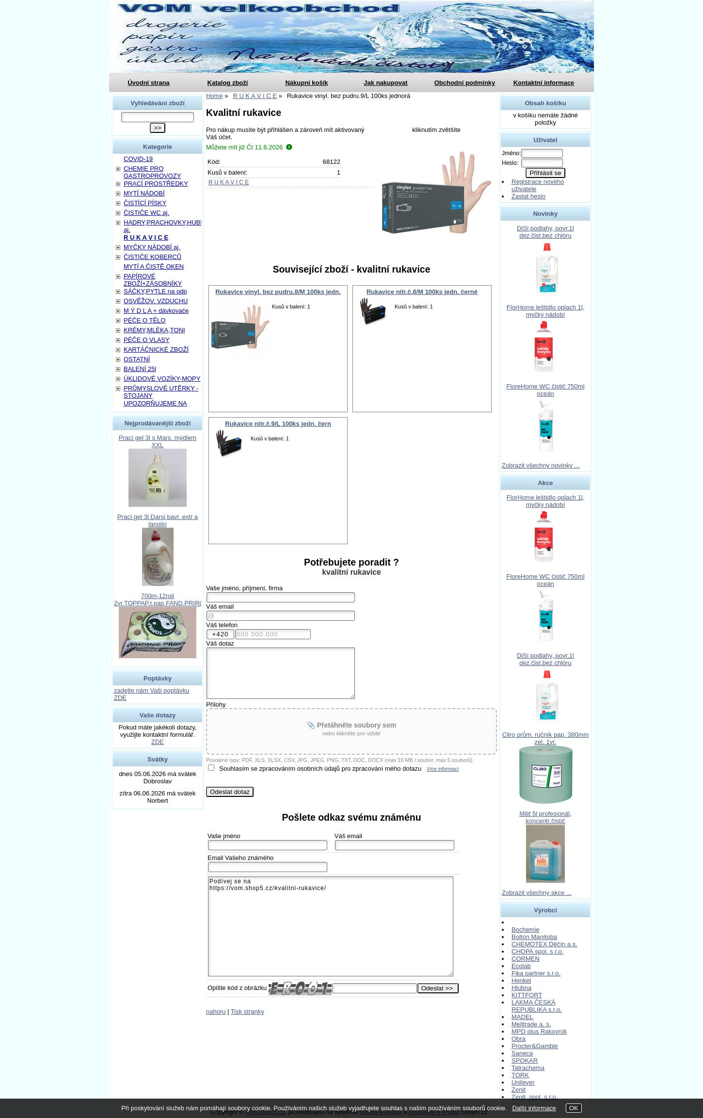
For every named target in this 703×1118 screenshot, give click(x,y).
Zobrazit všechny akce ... (537, 892)
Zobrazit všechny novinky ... (540, 465)
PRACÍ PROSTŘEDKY (156, 183)
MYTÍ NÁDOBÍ (144, 193)
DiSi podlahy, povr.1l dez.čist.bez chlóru (545, 232)
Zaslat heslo (528, 196)
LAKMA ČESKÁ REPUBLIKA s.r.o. (536, 1006)
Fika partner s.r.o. (535, 973)
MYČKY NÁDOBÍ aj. (152, 247)
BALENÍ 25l (140, 369)
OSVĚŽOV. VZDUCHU (156, 301)
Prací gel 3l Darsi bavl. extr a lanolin (157, 520)
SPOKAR (524, 1060)
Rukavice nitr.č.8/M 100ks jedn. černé (422, 291)
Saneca (522, 1053)
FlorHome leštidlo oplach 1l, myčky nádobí (545, 311)
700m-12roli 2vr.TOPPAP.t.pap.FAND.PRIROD (161, 599)
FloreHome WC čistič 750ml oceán (545, 390)
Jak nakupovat (385, 82)
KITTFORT (526, 995)
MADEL (522, 1017)
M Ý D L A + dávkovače (156, 310)
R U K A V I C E (228, 182)
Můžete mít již (249, 147)
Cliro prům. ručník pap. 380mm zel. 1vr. (545, 738)
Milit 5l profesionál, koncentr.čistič (545, 817)
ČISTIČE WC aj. (146, 212)
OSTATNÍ (137, 359)
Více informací (443, 769)
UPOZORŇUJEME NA (155, 403)
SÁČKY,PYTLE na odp (155, 291)
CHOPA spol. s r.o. (537, 951)
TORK (520, 1075)
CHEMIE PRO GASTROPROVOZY (152, 172)
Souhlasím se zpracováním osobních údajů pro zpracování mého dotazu (320, 768)
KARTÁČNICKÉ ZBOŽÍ (156, 349)
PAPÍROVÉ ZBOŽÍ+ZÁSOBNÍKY (153, 280)
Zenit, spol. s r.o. (534, 1097)
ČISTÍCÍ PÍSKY (145, 203)
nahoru (215, 1011)
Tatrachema (527, 1067)
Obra (518, 1038)
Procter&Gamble (534, 1046)
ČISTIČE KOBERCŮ (152, 256)
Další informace (534, 1108)
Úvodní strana (149, 82)
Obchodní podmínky (464, 82)
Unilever (523, 1082)
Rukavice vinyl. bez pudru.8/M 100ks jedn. (278, 291)
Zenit (518, 1089)
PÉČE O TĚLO (144, 320)
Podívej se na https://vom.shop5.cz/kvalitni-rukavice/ (330, 926)
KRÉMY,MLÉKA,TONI (154, 330)
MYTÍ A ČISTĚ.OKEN (154, 266)
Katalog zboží (228, 82)
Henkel (521, 980)
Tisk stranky (247, 1011)
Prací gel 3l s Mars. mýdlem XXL (157, 441)
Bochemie (525, 929)
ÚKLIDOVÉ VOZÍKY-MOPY (162, 378)
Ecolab (521, 966)
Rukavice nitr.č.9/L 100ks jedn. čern (278, 423)
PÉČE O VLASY (147, 339)
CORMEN (525, 958)
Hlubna (521, 987)
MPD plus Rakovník (539, 1031)
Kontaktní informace (544, 82)
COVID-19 (138, 158)
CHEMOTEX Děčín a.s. (544, 944)
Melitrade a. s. (531, 1024)
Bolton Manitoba (534, 936)
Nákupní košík (306, 82)
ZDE (157, 741)
